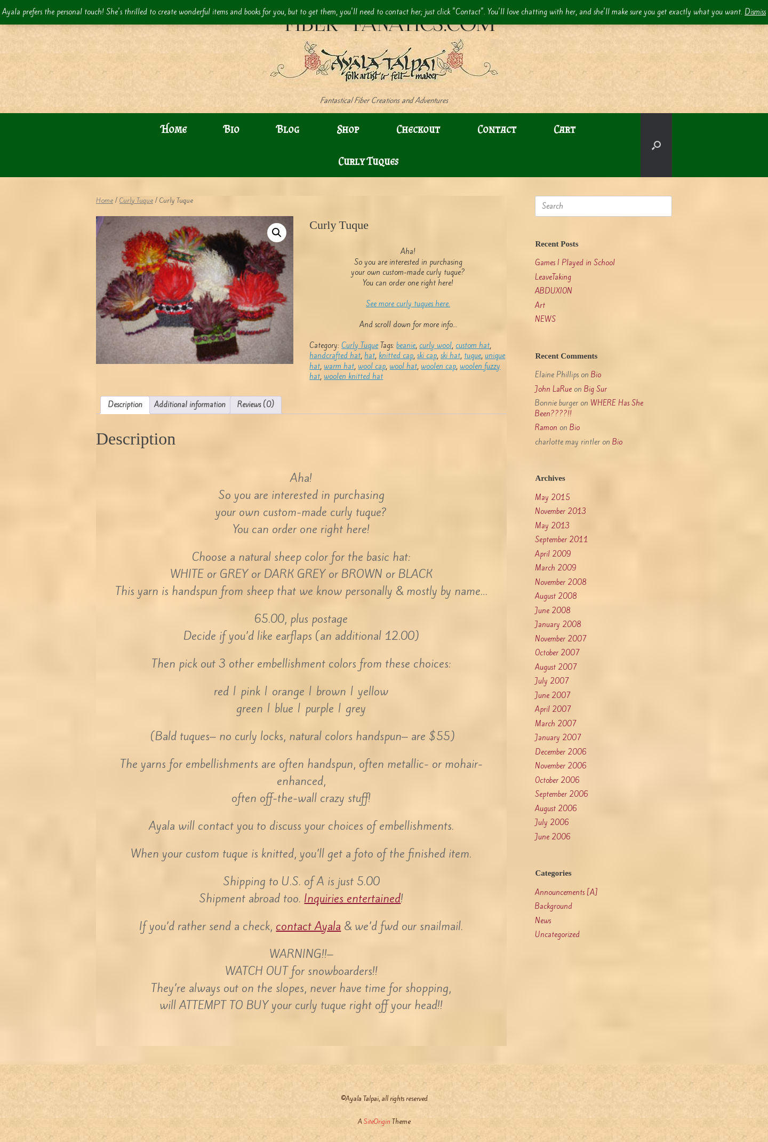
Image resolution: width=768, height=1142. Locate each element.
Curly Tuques (368, 161)
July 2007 (552, 681)
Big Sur (595, 389)
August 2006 (556, 809)
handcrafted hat (335, 356)
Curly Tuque (136, 200)
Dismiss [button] (755, 12)
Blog (288, 129)
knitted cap (396, 356)
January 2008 (558, 625)
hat (369, 356)
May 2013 (552, 526)
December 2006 (561, 752)
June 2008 (553, 611)
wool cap (372, 366)
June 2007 (553, 696)
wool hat (403, 366)
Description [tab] (125, 405)
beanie (405, 345)
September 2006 (561, 794)
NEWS (545, 319)
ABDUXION (553, 291)
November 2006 (561, 766)
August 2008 (556, 596)
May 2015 (552, 498)
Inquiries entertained (352, 898)
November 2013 (561, 511)
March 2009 (556, 568)
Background (553, 906)
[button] (656, 145)
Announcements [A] (566, 892)
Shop (348, 129)
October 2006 (557, 780)
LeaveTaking (553, 277)
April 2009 (553, 554)
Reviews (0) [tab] (255, 405)
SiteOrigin (377, 1121)
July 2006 (552, 823)
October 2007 (557, 653)
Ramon (546, 428)
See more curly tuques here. (408, 304)
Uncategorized (557, 935)
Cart (564, 129)
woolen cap (438, 366)
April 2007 (553, 709)
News (543, 921)
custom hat (472, 345)
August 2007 (556, 667)
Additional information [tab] (190, 405)
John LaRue (553, 389)
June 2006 (553, 837)
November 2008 (561, 582)
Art (540, 305)
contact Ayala (308, 926)
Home (174, 129)
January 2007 (558, 738)
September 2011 (561, 540)
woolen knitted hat (353, 376)
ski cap (427, 356)
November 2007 (561, 639)
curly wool (435, 345)
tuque (472, 356)
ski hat (450, 356)
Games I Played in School (575, 263)
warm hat (339, 366)
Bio (231, 129)
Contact (496, 129)
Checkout (418, 129)
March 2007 (556, 724)
